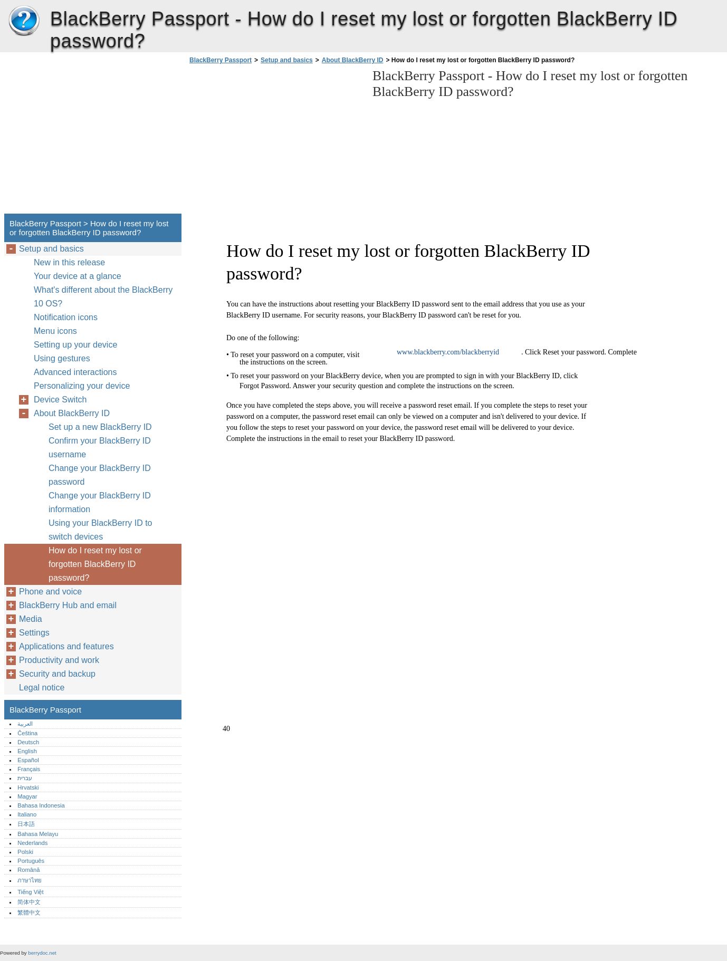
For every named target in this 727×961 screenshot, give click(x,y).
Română (28, 870)
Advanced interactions (75, 372)
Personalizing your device (82, 385)
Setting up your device (75, 344)
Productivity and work (59, 660)
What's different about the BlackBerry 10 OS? (103, 296)
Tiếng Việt (30, 892)
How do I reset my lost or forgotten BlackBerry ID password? (95, 564)
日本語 (26, 824)
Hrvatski (28, 787)
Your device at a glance (77, 276)
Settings (34, 632)
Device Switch (60, 399)
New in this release (69, 262)
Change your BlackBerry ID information (100, 502)
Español (28, 760)
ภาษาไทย (29, 880)
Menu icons (55, 330)
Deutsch (28, 742)
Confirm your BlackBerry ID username (100, 447)
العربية (25, 723)
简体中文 (29, 902)
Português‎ (30, 861)
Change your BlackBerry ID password (100, 475)
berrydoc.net (42, 953)
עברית (24, 778)
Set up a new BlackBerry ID (100, 426)
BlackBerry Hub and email (68, 605)
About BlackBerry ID (353, 60)
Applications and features (66, 646)
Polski (25, 852)
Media (30, 618)
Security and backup (57, 673)
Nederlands (32, 843)
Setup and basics (287, 60)
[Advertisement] (275, 142)
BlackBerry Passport (24, 21)
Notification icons (66, 317)
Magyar (27, 796)
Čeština (27, 733)
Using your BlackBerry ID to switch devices (100, 529)
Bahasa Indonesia (41, 805)
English (27, 751)
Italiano (26, 814)
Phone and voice (50, 591)
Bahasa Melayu (37, 834)
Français (28, 769)
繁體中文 (29, 912)
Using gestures (62, 358)
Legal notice (41, 687)
